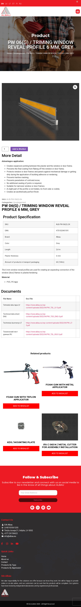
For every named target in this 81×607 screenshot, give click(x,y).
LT (10, 4)
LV (6, 4)
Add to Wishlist (19, 149)
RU (20, 4)
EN (2, 4)
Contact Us (7, 519)
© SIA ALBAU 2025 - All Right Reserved (40, 604)
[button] (78, 11)
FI (17, 4)
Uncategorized (19, 53)
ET (13, 4)
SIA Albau (6, 576)
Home (9, 53)
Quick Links (7, 551)
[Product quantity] (5, 149)
